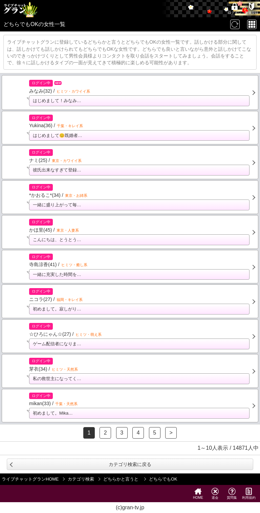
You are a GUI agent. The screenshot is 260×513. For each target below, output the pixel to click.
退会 (215, 493)
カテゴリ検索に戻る (130, 464)
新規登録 (251, 9)
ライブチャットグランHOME (30, 479)
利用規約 (249, 493)
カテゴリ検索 (81, 479)
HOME (198, 493)
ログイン (234, 9)
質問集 (232, 493)
